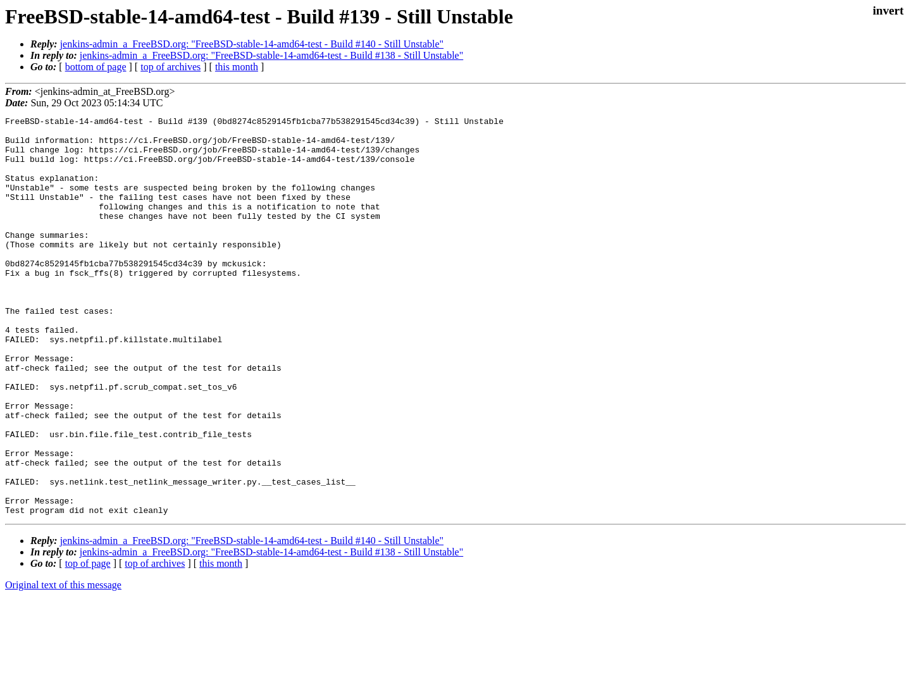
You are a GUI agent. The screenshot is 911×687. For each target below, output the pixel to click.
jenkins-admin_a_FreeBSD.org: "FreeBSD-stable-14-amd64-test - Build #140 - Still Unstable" (251, 44)
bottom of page (96, 66)
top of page (88, 643)
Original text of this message (63, 664)
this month (236, 66)
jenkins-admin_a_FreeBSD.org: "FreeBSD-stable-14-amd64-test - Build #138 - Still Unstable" (271, 55)
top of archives (170, 66)
